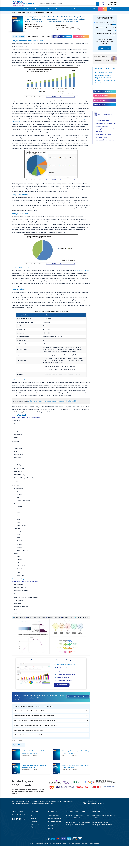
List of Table (46, 36)
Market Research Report (55, 818)
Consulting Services (53, 815)
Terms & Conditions (68, 844)
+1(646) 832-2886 (111, 4)
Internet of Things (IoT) (82, 270)
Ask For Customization (101, 96)
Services (48, 9)
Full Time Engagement (54, 821)
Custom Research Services (53, 824)
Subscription (51, 828)
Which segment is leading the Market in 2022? (28, 730)
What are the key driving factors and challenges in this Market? (34, 716)
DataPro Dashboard (81, 36)
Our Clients (74, 9)
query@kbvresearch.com (77, 825)
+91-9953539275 (16, 815)
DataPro (102, 9)
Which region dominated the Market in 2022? (28, 735)
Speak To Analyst (100, 100)
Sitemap (96, 844)
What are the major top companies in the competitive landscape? (35, 720)
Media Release (61, 9)
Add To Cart (105, 48)
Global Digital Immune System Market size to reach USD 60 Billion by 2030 (52, 401)
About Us (27, 9)
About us (33, 818)
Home (18, 9)
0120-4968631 (86, 822)
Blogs (32, 827)
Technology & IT (21, 12)
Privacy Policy (89, 844)
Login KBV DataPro (36, 824)
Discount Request (100, 105)
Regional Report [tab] (18, 745)
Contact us (34, 829)
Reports (37, 9)
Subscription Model (89, 9)
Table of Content (33, 36)
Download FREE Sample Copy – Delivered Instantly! (61, 97)
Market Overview (18, 36)
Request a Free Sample (103, 91)
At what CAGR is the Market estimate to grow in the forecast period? (36, 725)
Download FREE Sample (62, 36)
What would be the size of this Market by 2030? (29, 711)
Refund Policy (79, 844)
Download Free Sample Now (77, 697)
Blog (111, 9)
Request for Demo (62, 685)
